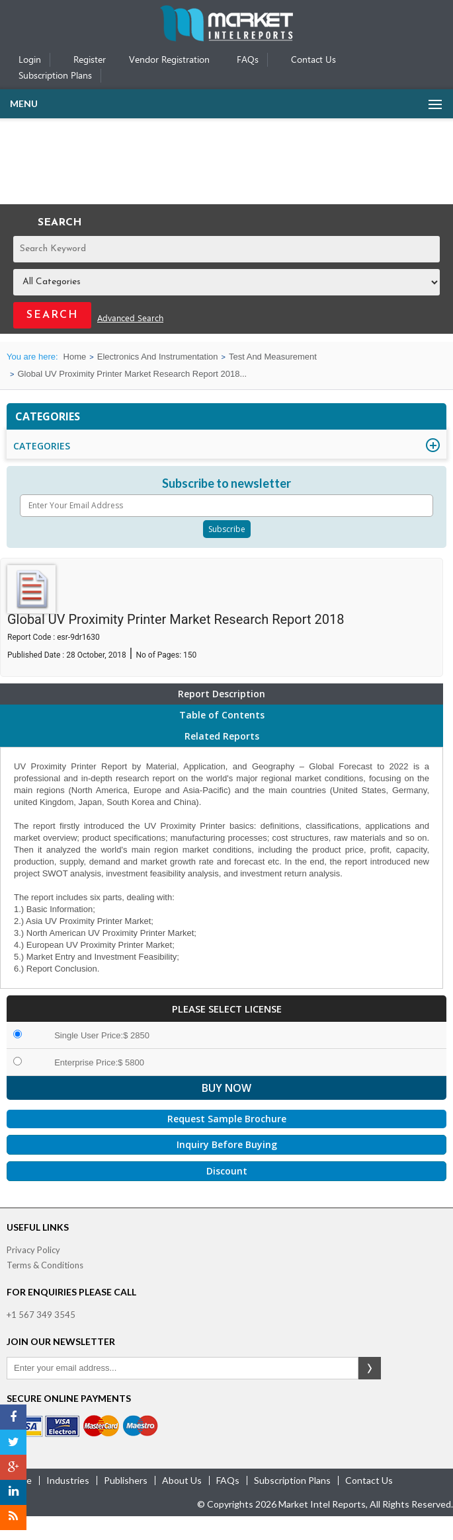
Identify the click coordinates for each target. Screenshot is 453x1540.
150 (189, 655)
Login (30, 60)
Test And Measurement (273, 357)
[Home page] (226, 39)
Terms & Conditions (45, 1265)
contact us (369, 1480)
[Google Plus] (13, 1467)
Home (75, 357)
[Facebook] (13, 1417)
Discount (226, 1171)
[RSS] (13, 1517)
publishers (125, 1480)
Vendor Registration (169, 60)
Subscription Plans (55, 76)
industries (67, 1480)
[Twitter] (13, 1442)
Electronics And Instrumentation (157, 357)
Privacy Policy (33, 1250)
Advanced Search (130, 319)
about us (182, 1480)
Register (89, 60)
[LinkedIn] (13, 1492)
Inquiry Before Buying (227, 1144)
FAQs (248, 60)
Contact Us (313, 60)
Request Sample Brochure (226, 1118)
